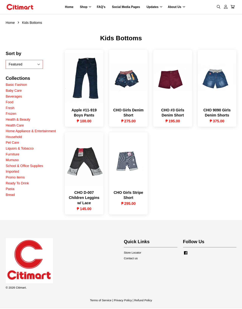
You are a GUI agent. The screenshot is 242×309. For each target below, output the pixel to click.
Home (69, 7)
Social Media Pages (126, 7)
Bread (10, 195)
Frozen (11, 114)
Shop (85, 7)
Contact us (131, 258)
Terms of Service (101, 300)
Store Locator (132, 253)
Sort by (13, 54)
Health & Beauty (18, 120)
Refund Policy (143, 300)
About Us (176, 7)
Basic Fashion (16, 85)
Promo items (15, 178)
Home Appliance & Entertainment (31, 132)
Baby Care (14, 91)
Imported (12, 172)
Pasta (10, 189)
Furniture (12, 155)
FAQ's (101, 7)
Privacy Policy (123, 300)
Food (9, 103)
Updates (154, 7)
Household (14, 137)
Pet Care (12, 143)
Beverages (14, 97)
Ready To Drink (17, 184)
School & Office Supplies (24, 166)
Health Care (15, 126)
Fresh (10, 108)
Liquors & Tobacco (20, 149)
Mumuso (12, 160)
